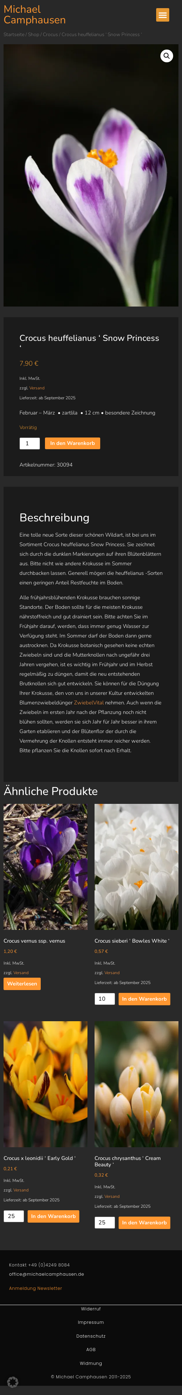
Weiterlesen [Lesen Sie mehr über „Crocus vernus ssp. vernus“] (22, 983)
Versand (37, 388)
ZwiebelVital (89, 702)
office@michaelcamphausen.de (46, 1274)
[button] (163, 15)
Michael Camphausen (35, 14)
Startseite (14, 34)
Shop (33, 34)
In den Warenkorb (72, 443)
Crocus (50, 34)
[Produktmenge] (29, 444)
